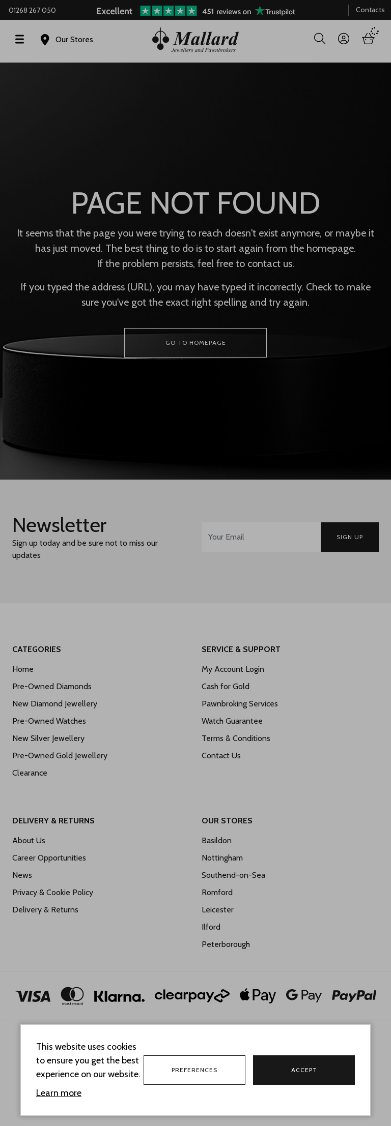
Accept (304, 1070)
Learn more (58, 1093)
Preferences (194, 1070)
